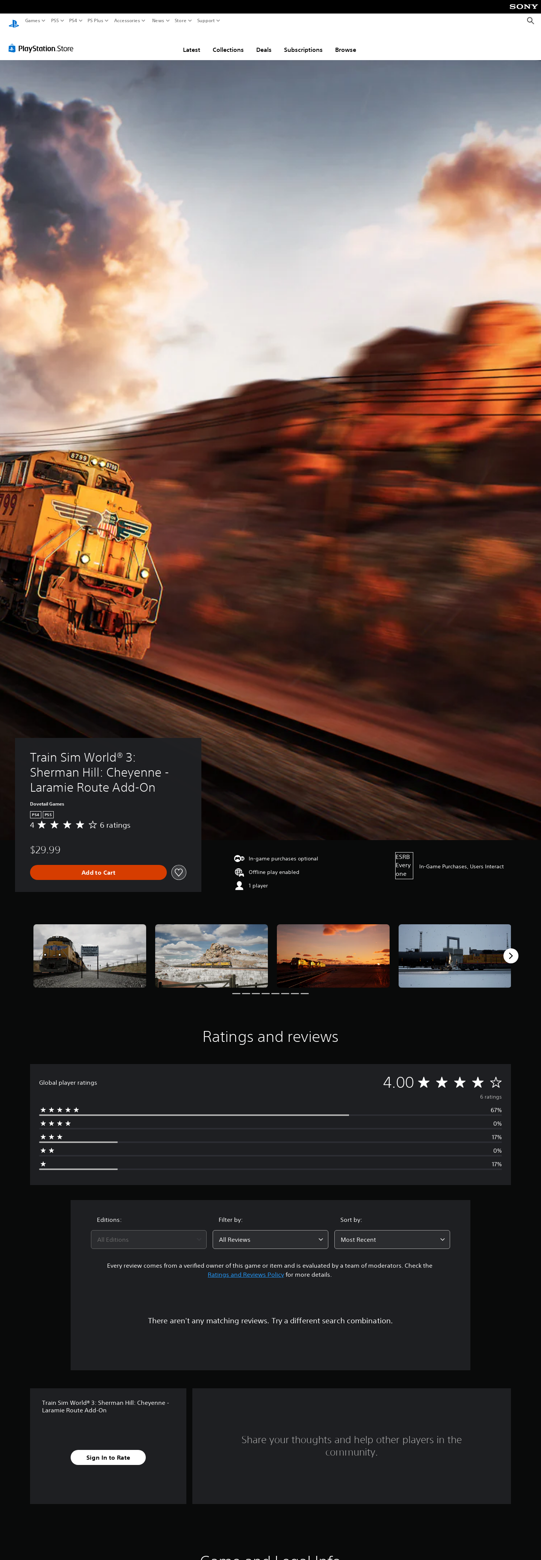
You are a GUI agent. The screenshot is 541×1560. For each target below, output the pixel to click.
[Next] (510, 948)
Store (181, 21)
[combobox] (149, 1232)
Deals (264, 42)
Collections (228, 42)
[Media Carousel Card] (89, 949)
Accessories (127, 21)
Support (206, 21)
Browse (345, 42)
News (158, 21)
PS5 (55, 21)
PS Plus (95, 21)
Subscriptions (303, 42)
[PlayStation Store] (43, 41)
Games (32, 21)
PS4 (73, 21)
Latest (191, 42)
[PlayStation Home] (14, 21)
